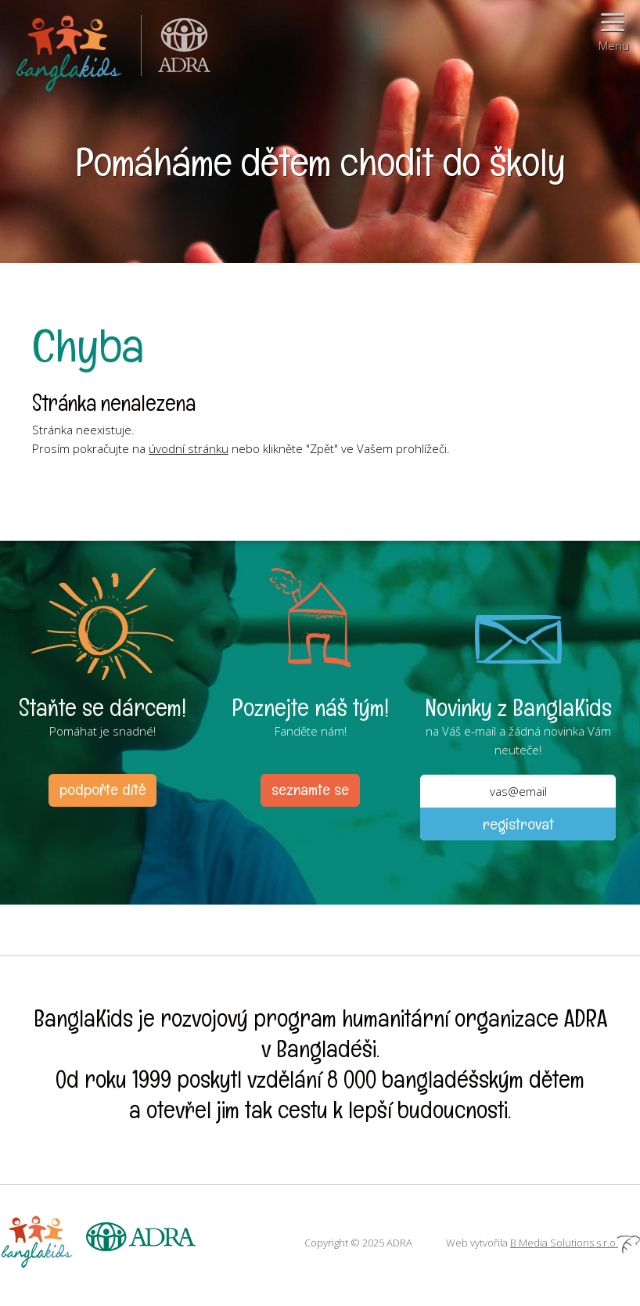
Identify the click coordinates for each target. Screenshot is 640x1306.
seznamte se (310, 789)
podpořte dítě (102, 789)
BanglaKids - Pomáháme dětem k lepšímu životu (70, 50)
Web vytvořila (543, 1243)
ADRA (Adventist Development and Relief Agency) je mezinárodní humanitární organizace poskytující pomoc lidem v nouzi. (176, 50)
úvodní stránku (188, 448)
